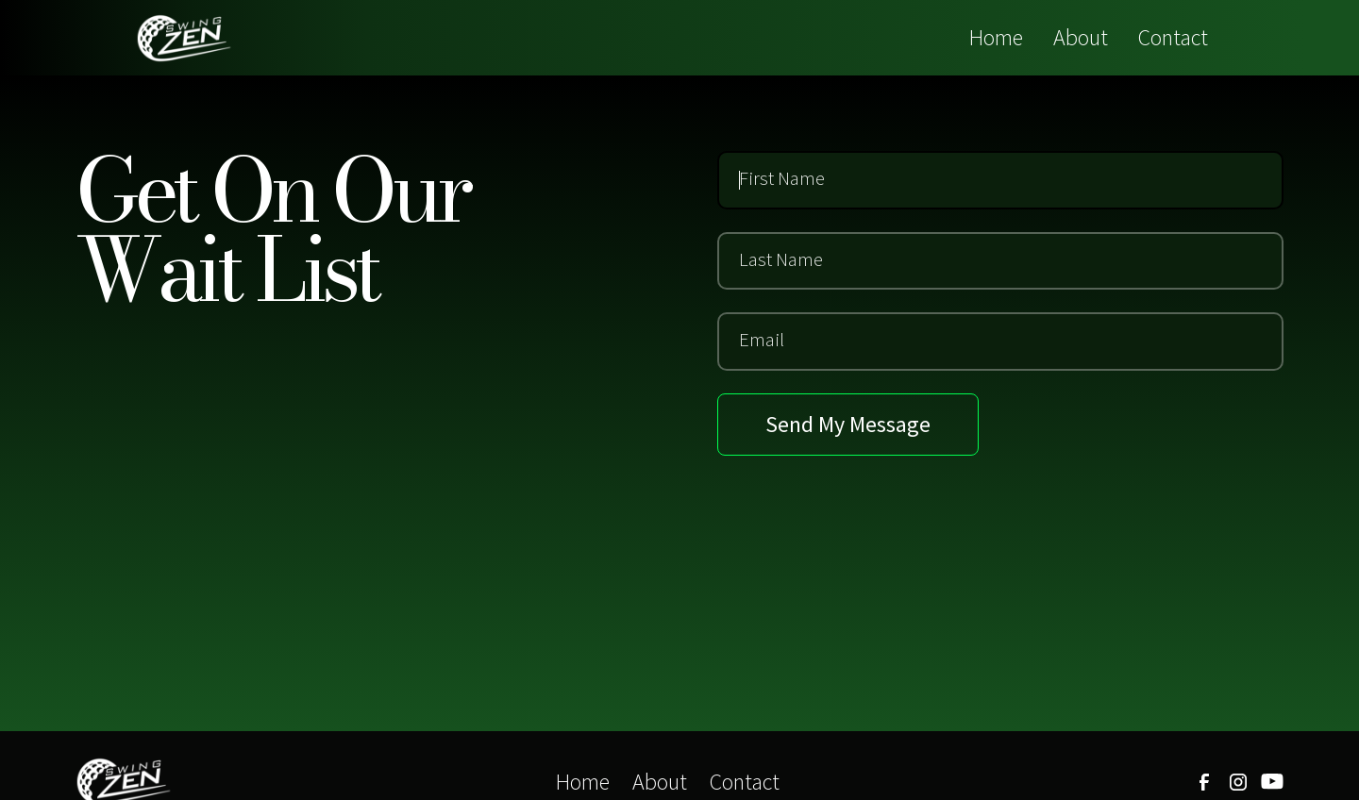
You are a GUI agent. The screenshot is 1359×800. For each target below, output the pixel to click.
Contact (1173, 37)
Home (996, 37)
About (1080, 37)
